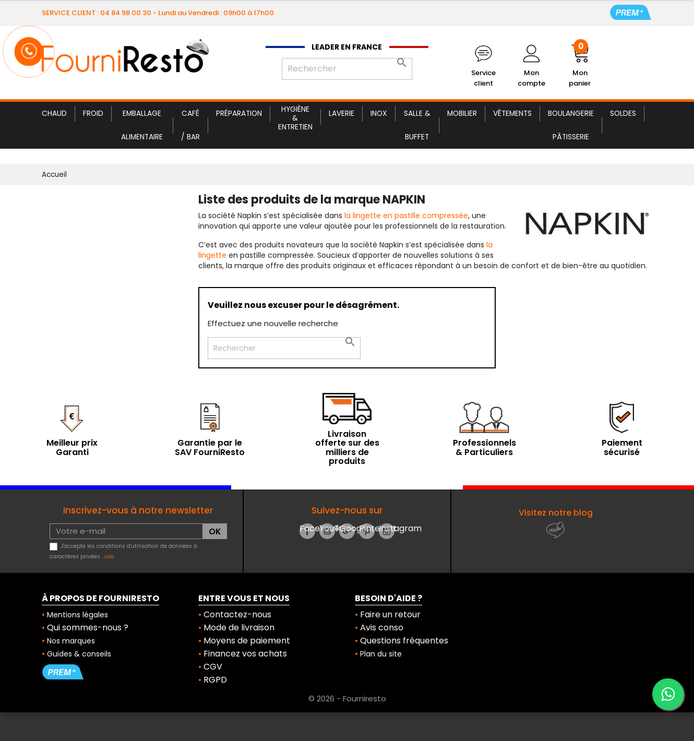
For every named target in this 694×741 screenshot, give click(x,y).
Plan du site (381, 654)
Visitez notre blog (556, 513)
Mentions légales (77, 614)
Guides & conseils (79, 654)
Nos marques (71, 641)
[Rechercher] (347, 69)
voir (109, 556)
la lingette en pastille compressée (406, 215)
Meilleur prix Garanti (72, 447)
